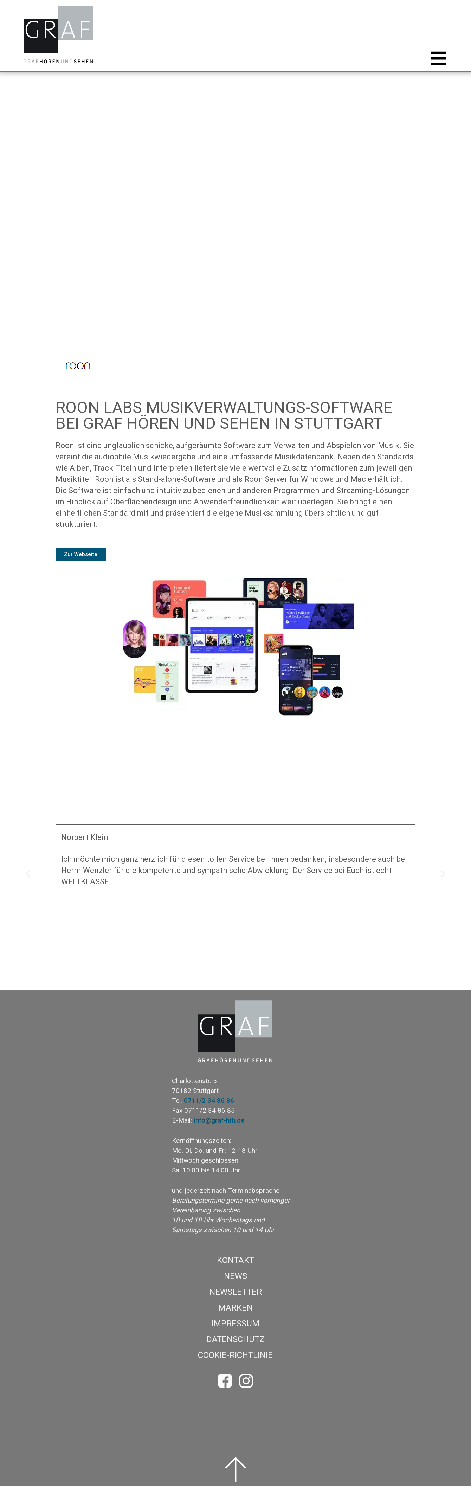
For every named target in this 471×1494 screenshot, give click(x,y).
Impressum (235, 1332)
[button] (437, 66)
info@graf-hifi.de (219, 1128)
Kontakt (235, 1268)
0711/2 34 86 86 (209, 1109)
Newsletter (235, 1300)
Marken (235, 1316)
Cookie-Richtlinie (235, 1363)
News (235, 1284)
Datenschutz (235, 1347)
